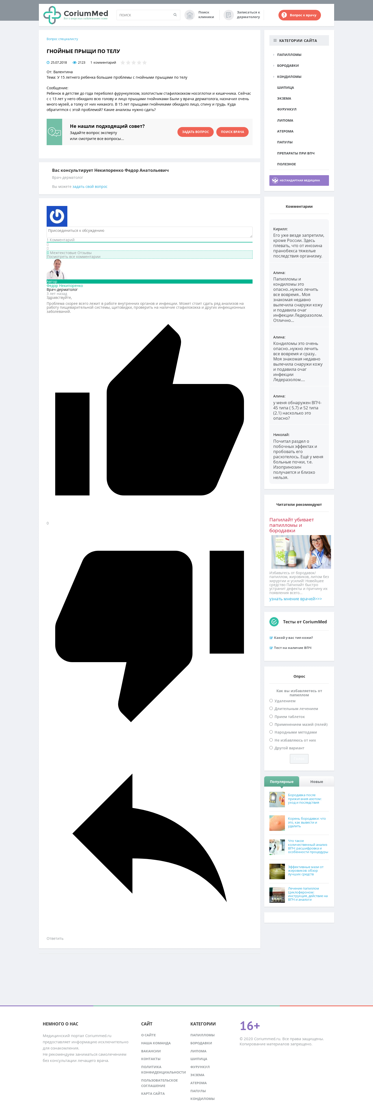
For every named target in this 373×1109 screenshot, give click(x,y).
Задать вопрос (195, 132)
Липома (285, 120)
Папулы (285, 142)
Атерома (285, 131)
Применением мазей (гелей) (301, 724)
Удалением (285, 700)
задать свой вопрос (90, 186)
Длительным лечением (296, 708)
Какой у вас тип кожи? (293, 637)
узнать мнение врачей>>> (295, 599)
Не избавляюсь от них (295, 740)
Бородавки (288, 65)
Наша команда (156, 1043)
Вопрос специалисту (62, 39)
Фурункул (287, 109)
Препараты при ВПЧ (295, 153)
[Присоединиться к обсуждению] (150, 232)
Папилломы (289, 54)
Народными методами (296, 732)
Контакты (151, 1058)
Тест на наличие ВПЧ (292, 647)
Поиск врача (232, 132)
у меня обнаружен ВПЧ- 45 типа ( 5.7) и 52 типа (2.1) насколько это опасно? (297, 410)
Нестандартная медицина (300, 180)
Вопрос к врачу (303, 15)
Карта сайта (153, 1093)
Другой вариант (289, 747)
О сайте (148, 1035)
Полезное (286, 164)
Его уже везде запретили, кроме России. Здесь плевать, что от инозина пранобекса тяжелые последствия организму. (298, 245)
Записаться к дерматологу (248, 14)
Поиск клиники (206, 14)
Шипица (285, 87)
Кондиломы (289, 76)
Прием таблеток (290, 716)
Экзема (284, 98)
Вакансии (151, 1051)
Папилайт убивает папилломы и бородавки (291, 525)
